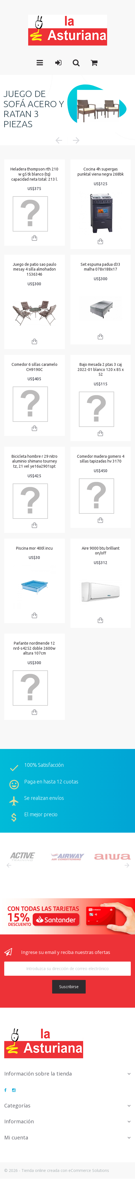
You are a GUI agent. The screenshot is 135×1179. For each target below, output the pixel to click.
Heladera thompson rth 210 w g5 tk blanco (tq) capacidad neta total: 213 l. (34, 174)
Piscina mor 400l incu (34, 548)
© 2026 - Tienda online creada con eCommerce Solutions (56, 1170)
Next (126, 865)
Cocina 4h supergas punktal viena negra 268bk (101, 171)
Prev (8, 865)
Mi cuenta (16, 1137)
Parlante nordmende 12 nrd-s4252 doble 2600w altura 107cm (34, 648)
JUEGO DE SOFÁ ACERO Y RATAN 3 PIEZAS (33, 108)
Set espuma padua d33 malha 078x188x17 (100, 267)
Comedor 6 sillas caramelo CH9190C (34, 367)
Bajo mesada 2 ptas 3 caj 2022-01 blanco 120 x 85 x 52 (101, 369)
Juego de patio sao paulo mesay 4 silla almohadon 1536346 (34, 269)
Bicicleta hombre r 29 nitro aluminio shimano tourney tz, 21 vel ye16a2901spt (34, 461)
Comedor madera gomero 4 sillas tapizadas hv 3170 (100, 459)
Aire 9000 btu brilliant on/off (100, 551)
